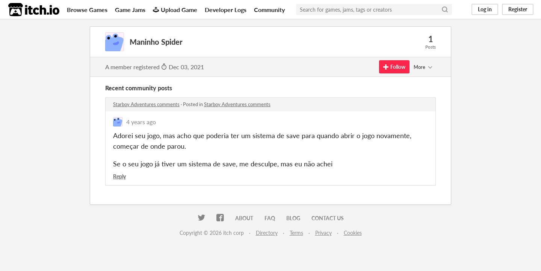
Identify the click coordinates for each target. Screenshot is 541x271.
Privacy (323, 233)
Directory (267, 233)
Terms (296, 233)
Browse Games (87, 9)
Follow (394, 67)
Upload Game (175, 9)
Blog (293, 218)
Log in (485, 9)
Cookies (353, 233)
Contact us (327, 218)
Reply (119, 176)
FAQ (269, 218)
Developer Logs (225, 9)
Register (517, 9)
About (244, 218)
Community (269, 9)
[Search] (445, 9)
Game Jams (130, 9)
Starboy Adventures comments (146, 104)
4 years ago (141, 121)
